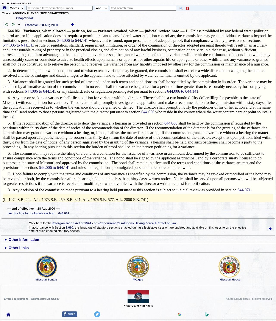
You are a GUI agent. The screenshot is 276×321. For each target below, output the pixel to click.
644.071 (244, 190)
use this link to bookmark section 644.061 (38, 213)
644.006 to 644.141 (72, 40)
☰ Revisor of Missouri (18, 3)
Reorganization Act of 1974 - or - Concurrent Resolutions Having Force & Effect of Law (114, 223)
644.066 (171, 123)
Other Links (19, 248)
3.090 (69, 227)
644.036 (147, 112)
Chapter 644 (24, 18)
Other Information (24, 240)
